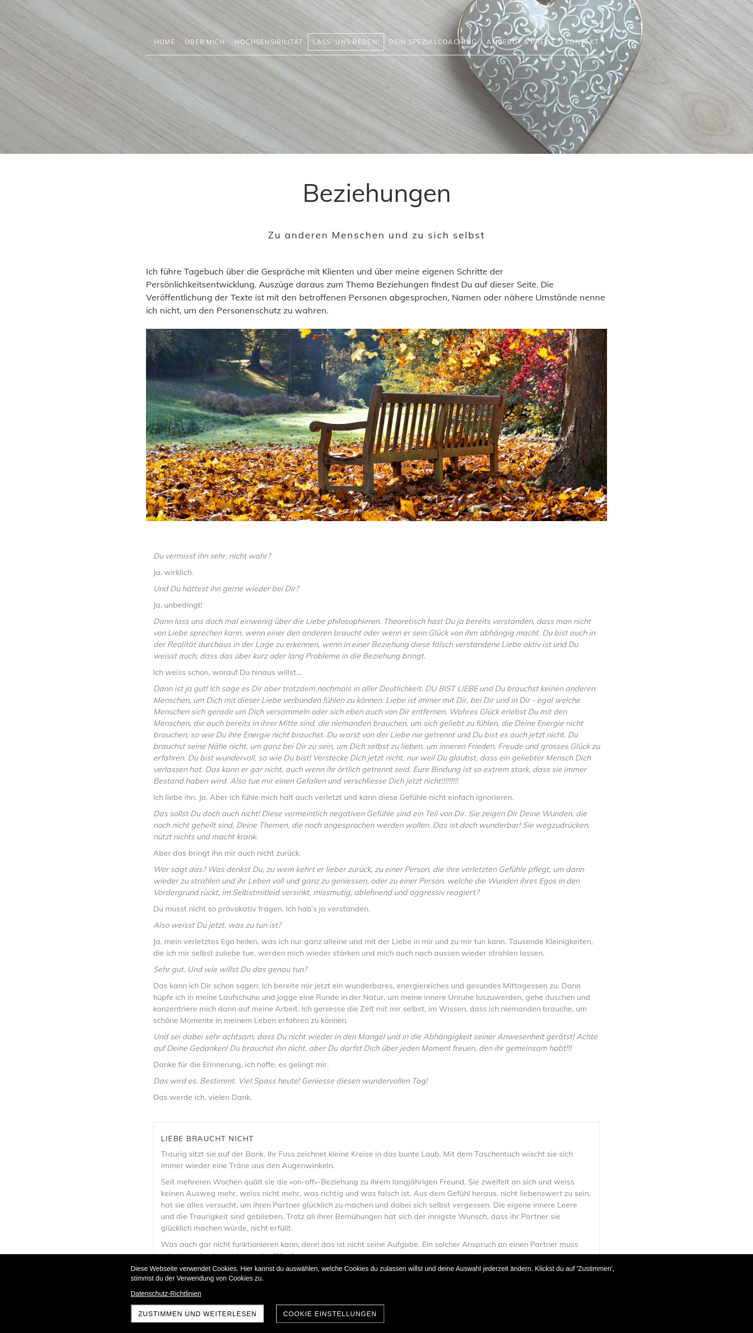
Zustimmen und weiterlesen (197, 1314)
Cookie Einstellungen (330, 1314)
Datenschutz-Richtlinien (166, 1293)
